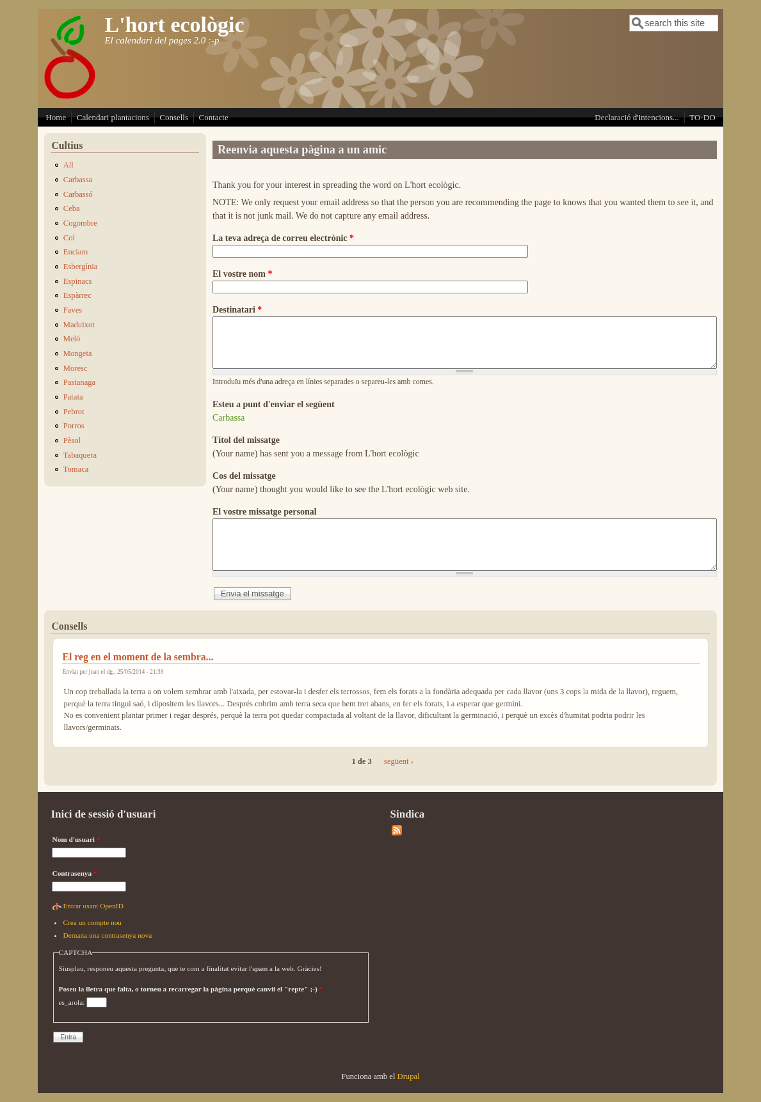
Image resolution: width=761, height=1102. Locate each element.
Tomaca (76, 469)
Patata (73, 396)
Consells (173, 117)
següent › (398, 761)
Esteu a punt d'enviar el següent (273, 404)
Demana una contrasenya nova (107, 935)
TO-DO (702, 117)
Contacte (213, 117)
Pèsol (72, 440)
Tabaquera (80, 455)
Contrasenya (74, 873)
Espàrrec (77, 295)
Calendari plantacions (113, 117)
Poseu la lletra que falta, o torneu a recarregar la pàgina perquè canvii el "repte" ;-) (191, 989)
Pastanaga (79, 382)
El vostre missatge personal (264, 511)
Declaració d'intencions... (637, 117)
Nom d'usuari (76, 839)
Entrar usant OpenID (93, 906)
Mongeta (77, 353)
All (68, 164)
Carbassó (78, 194)
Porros (73, 425)
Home (55, 117)
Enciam (75, 251)
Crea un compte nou (92, 922)
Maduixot (79, 324)
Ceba (71, 208)
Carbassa (228, 418)
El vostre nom (242, 274)
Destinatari (237, 309)
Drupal (408, 1076)
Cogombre (80, 223)
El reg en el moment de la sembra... (137, 656)
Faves (72, 310)
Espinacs (77, 281)
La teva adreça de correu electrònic (283, 238)
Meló (72, 338)
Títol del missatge (246, 440)
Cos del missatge (244, 476)
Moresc (75, 368)
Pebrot (73, 411)
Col (69, 237)
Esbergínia (80, 266)
